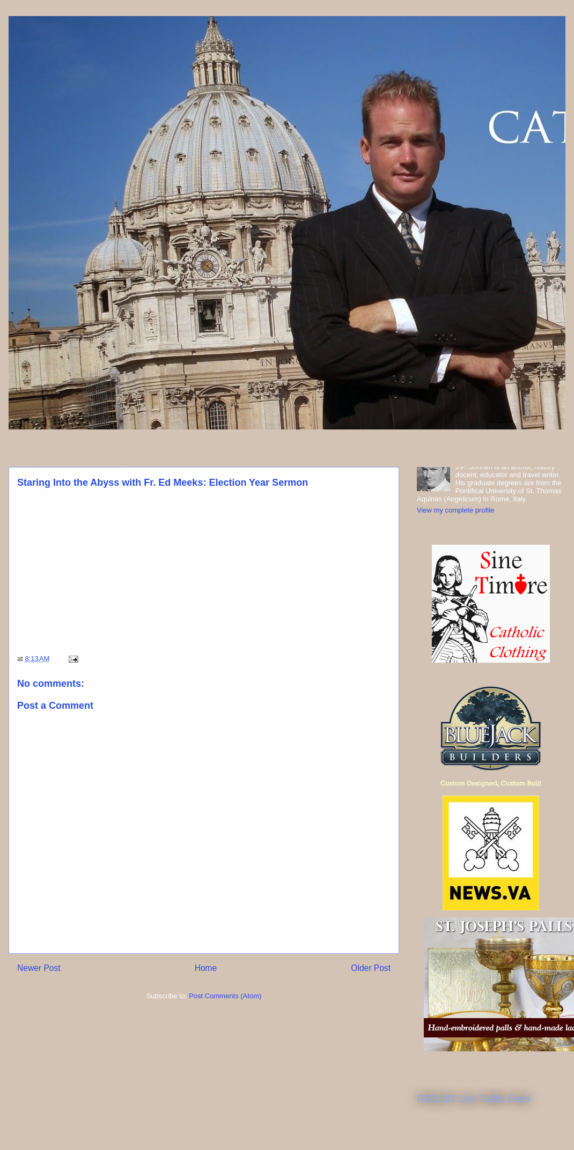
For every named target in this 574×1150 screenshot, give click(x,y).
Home (206, 968)
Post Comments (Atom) (225, 996)
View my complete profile (455, 510)
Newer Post (39, 968)
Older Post (371, 968)
